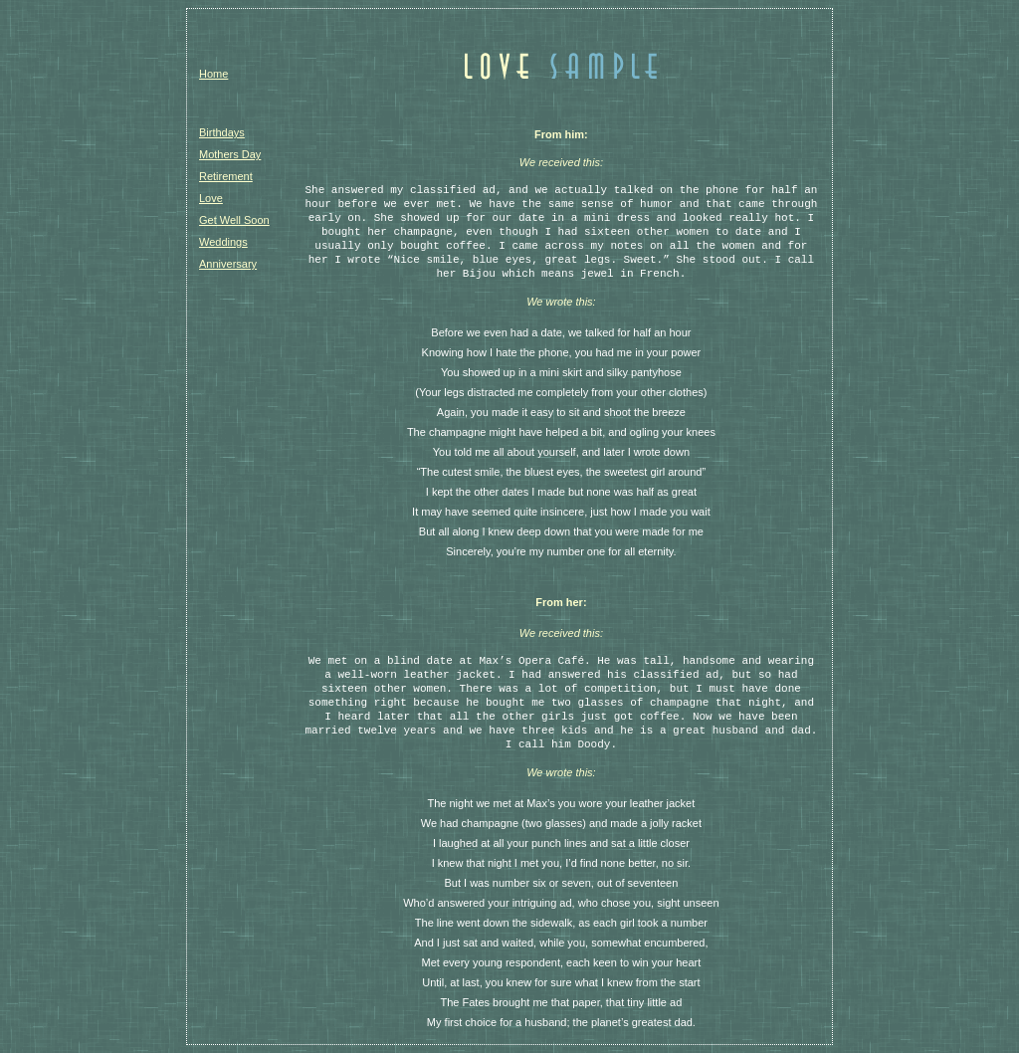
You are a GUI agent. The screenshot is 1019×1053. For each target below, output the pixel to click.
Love (211, 198)
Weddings (223, 242)
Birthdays (222, 132)
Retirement (226, 176)
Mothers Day (230, 154)
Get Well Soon (234, 220)
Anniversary (228, 264)
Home (213, 74)
